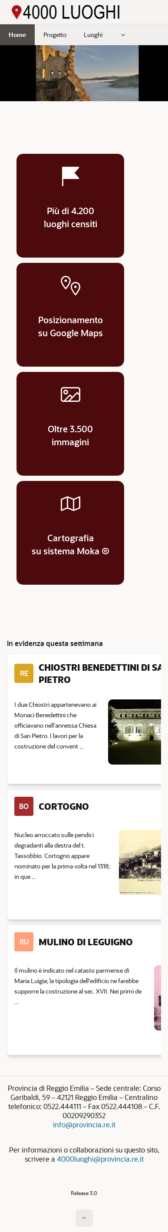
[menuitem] (123, 34)
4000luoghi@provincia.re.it (100, 1158)
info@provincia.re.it (84, 1124)
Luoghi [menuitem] (93, 34)
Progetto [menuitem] (54, 34)
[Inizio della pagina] (84, 1218)
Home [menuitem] (17, 34)
